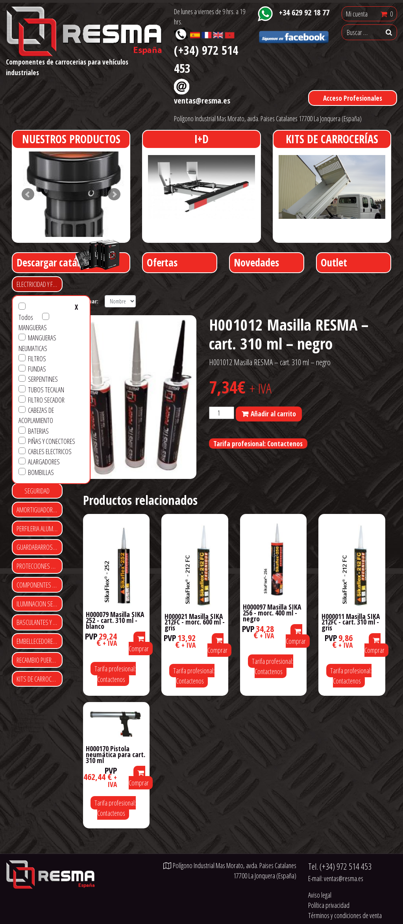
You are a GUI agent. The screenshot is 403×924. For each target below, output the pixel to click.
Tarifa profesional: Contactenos (258, 443)
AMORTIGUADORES (37, 509)
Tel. (340, 866)
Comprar (139, 644)
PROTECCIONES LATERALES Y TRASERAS (40, 566)
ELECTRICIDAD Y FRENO (40, 284)
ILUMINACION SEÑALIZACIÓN (40, 603)
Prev (28, 194)
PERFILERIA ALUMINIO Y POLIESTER (40, 528)
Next (114, 194)
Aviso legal (319, 895)
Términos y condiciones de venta (345, 915)
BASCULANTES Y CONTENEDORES (40, 622)
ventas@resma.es (202, 100)
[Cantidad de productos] (221, 413)
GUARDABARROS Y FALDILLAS (40, 547)
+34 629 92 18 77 (304, 12)
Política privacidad (328, 905)
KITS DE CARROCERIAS (40, 679)
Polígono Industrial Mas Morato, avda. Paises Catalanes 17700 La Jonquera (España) (268, 118)
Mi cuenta (357, 13)
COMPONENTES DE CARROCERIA (40, 585)
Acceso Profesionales (352, 98)
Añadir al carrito (273, 413)
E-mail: (335, 878)
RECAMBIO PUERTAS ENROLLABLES (40, 660)
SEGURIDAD (37, 490)
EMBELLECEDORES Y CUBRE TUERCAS (40, 641)
